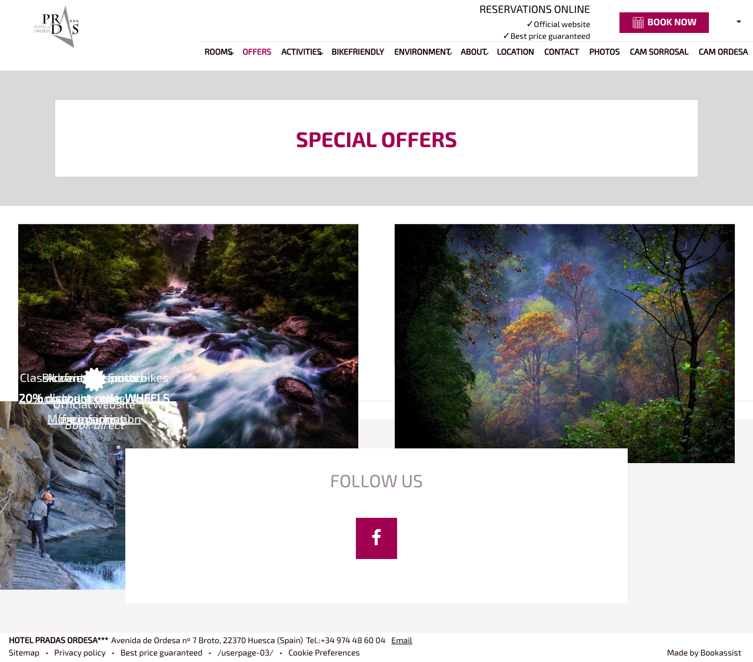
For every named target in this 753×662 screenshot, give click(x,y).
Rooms (218, 53)
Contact (561, 53)
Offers (256, 53)
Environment (422, 53)
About (474, 53)
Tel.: (345, 641)
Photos (604, 53)
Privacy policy (79, 653)
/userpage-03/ (245, 653)
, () (207, 641)
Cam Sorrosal (659, 53)
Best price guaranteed (162, 653)
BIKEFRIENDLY (358, 53)
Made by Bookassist (704, 653)
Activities (301, 53)
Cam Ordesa (723, 53)
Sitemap (24, 653)
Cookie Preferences (323, 653)
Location (515, 53)
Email (401, 641)
